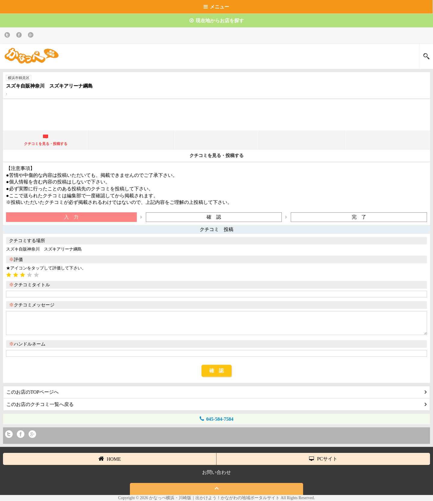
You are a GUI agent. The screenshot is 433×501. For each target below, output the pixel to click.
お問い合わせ (216, 472)
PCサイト (323, 458)
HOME (109, 459)
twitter (8, 36)
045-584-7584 (217, 419)
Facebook (20, 36)
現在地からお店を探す (216, 20)
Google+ (31, 36)
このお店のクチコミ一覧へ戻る (216, 404)
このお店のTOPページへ (216, 392)
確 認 (216, 370)
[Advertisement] (216, 117)
